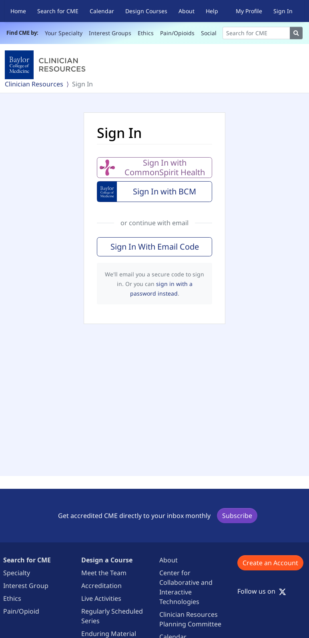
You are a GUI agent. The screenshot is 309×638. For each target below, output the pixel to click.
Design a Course (106, 560)
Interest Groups (110, 33)
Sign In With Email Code (154, 246)
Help (212, 11)
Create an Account (270, 562)
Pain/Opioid (21, 611)
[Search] (256, 33)
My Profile (249, 11)
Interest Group (25, 585)
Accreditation (101, 585)
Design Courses (146, 11)
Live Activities (101, 598)
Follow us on (261, 591)
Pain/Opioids (177, 33)
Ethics (146, 33)
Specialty (16, 572)
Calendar (102, 11)
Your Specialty (63, 33)
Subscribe (237, 515)
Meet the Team (103, 572)
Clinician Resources (34, 84)
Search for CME (57, 11)
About (187, 11)
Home (18, 11)
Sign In (283, 11)
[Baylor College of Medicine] (47, 64)
